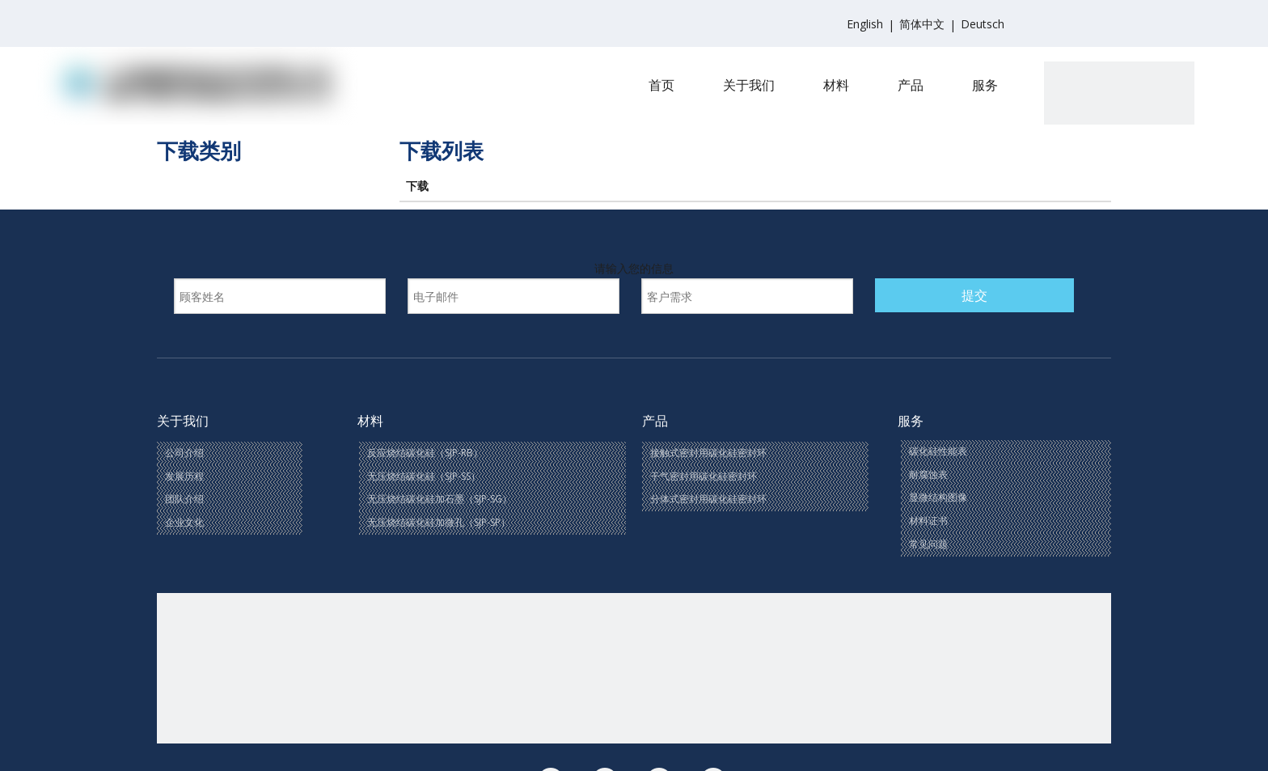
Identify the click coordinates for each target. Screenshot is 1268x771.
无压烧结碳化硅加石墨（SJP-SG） (439, 499)
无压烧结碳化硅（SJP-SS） (423, 476)
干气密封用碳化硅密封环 (703, 476)
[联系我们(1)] (634, 668)
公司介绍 (184, 453)
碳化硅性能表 (938, 451)
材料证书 (928, 520)
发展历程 (184, 476)
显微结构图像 (938, 497)
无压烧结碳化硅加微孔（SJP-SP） (438, 522)
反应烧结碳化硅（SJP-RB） (425, 453)
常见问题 (928, 544)
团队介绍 (184, 499)
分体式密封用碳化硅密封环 (708, 499)
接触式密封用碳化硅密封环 (708, 453)
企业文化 (184, 522)
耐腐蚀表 (928, 474)
